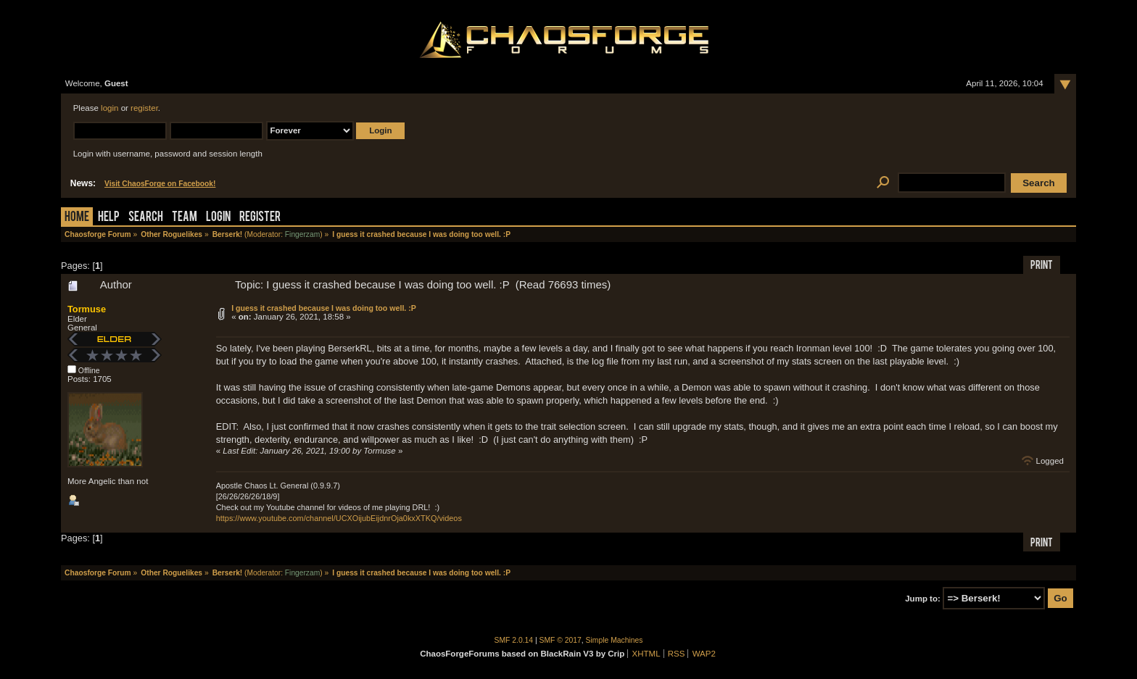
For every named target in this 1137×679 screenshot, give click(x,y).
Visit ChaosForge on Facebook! (159, 184)
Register (260, 217)
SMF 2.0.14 (514, 640)
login (109, 108)
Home (77, 217)
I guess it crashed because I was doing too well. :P (323, 308)
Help (109, 217)
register (144, 108)
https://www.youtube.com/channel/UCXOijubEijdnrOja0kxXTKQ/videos (339, 518)
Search (145, 217)
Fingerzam (302, 234)
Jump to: (922, 598)
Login (218, 217)
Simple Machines (614, 640)
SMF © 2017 (560, 640)
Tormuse (86, 309)
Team (184, 217)
